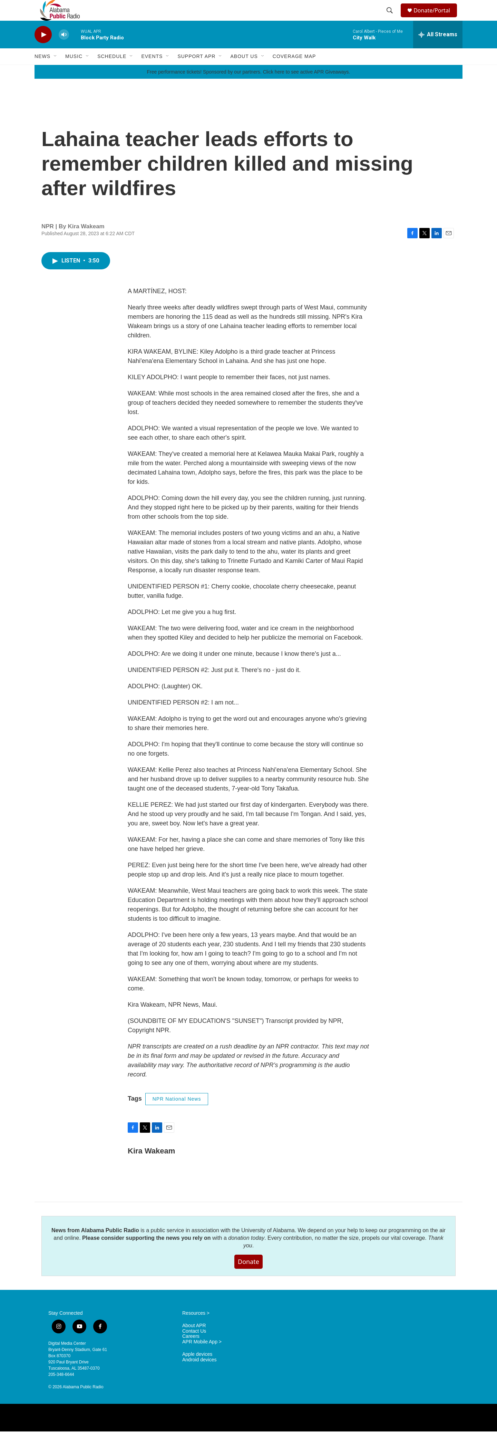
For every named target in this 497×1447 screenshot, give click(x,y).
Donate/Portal (435, 18)
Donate (248, 1277)
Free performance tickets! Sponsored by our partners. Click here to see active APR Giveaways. (248, 87)
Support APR (196, 72)
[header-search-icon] (390, 18)
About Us (243, 72)
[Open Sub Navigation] (55, 72)
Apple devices (197, 1369)
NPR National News (177, 1114)
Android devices (199, 1375)
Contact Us (194, 1346)
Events (152, 72)
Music (73, 72)
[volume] (64, 50)
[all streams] (437, 50)
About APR (194, 1341)
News (42, 72)
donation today (246, 1253)
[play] (43, 50)
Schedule (111, 72)
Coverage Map (294, 72)
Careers (190, 1351)
